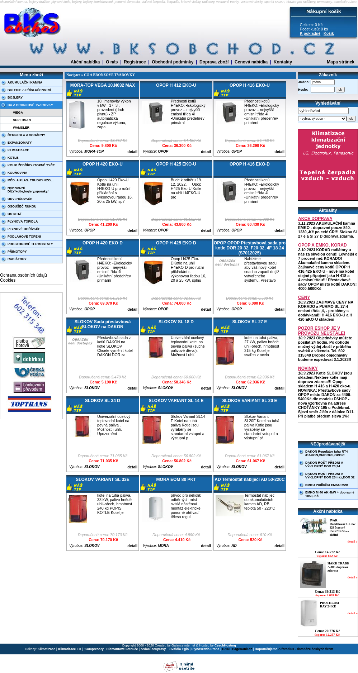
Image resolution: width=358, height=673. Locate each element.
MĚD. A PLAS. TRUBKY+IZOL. (30, 180)
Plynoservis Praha (206, 649)
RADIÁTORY (17, 259)
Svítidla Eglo (179, 649)
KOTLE (13, 157)
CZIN (226, 649)
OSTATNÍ (14, 214)
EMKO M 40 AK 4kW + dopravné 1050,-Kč (329, 494)
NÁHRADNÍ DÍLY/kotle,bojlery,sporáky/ (28, 189)
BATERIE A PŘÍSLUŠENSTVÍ (29, 90)
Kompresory (94, 649)
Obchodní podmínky (172, 62)
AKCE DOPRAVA (315, 218)
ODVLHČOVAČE (20, 199)
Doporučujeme (266, 649)
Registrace (135, 62)
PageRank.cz (242, 649)
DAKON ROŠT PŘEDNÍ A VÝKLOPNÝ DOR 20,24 (324, 464)
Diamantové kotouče (122, 649)
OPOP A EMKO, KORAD (322, 245)
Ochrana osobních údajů (23, 275)
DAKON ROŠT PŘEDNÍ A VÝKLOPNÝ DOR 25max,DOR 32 (330, 475)
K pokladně (310, 33)
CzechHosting (225, 645)
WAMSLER (21, 127)
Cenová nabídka (251, 62)
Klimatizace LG (69, 649)
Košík (329, 33)
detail (132, 151)
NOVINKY (308, 368)
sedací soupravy (154, 649)
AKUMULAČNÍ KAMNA (25, 82)
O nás (112, 62)
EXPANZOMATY (20, 142)
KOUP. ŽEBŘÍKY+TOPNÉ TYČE (31, 165)
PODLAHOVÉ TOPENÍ (24, 236)
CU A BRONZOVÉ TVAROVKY (30, 105)
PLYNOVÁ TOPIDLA (23, 221)
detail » (353, 541)
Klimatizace (47, 649)
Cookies (7, 280)
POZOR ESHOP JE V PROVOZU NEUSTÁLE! (321, 331)
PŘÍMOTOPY (17, 251)
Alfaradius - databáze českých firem (305, 649)
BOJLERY (15, 97)
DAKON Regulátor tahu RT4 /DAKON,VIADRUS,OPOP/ (326, 453)
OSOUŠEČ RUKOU (22, 206)
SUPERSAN (22, 120)
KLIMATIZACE (18, 150)
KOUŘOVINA (17, 173)
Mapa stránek (340, 62)
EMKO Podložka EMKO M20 (326, 485)
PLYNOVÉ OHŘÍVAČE (24, 229)
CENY (304, 297)
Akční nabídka (85, 62)
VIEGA (18, 112)
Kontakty (283, 62)
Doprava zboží (214, 62)
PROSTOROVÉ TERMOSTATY (30, 244)
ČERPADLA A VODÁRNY (26, 135)
